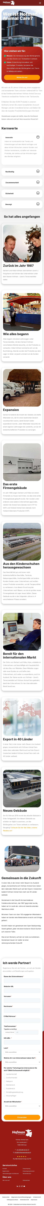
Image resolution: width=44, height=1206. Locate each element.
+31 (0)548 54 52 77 (22, 1150)
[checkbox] (22, 1085)
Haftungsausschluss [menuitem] (12, 1199)
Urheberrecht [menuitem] (37, 1197)
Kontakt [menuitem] (5, 1168)
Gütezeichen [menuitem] (26, 1180)
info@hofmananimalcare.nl (23, 1152)
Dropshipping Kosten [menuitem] (29, 1171)
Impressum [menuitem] (34, 1199)
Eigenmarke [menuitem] (6, 1171)
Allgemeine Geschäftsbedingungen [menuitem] (21, 1197)
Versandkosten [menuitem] (27, 1173)
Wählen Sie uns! (22, 77)
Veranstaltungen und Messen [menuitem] (11, 1173)
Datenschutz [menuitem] (5, 1197)
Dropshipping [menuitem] (26, 1168)
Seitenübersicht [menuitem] (24, 1199)
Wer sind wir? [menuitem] (6, 1180)
